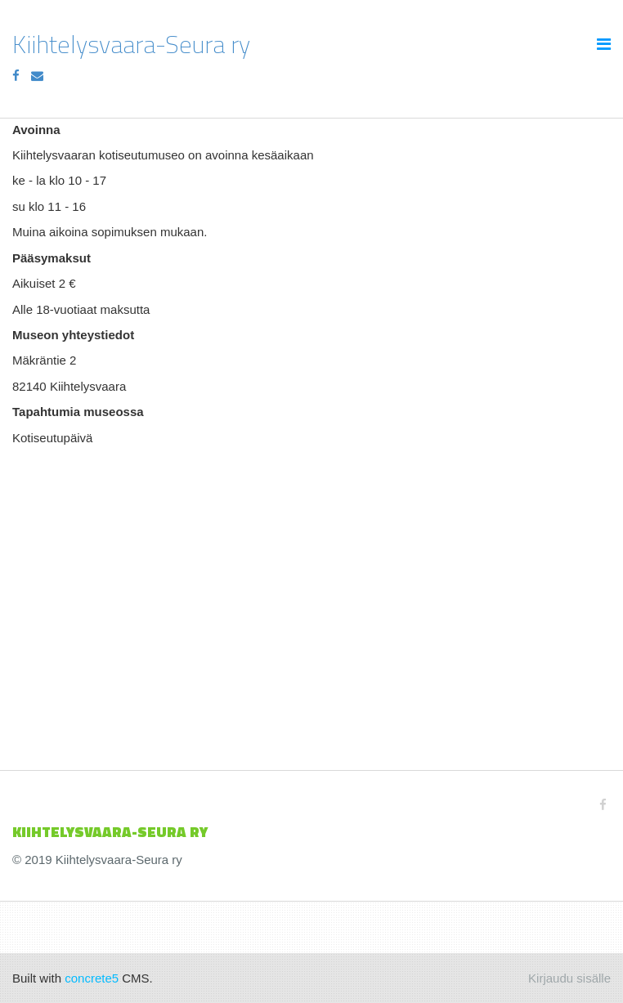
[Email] (37, 76)
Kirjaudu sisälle (569, 978)
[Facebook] (16, 76)
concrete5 (92, 978)
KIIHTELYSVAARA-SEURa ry (110, 832)
